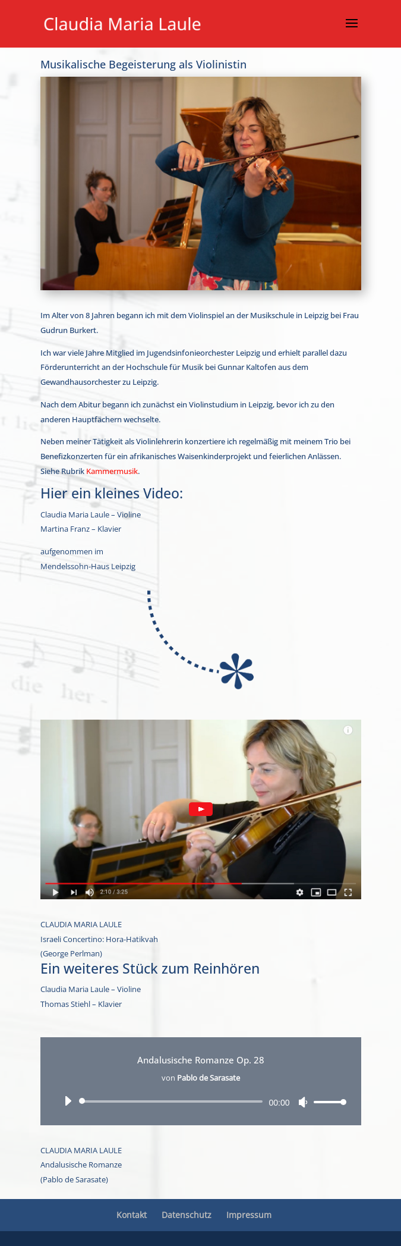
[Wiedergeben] (67, 1100)
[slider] (173, 1101)
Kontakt (131, 1214)
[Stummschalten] (303, 1102)
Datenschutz (186, 1214)
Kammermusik (112, 471)
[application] (200, 1101)
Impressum (248, 1214)
